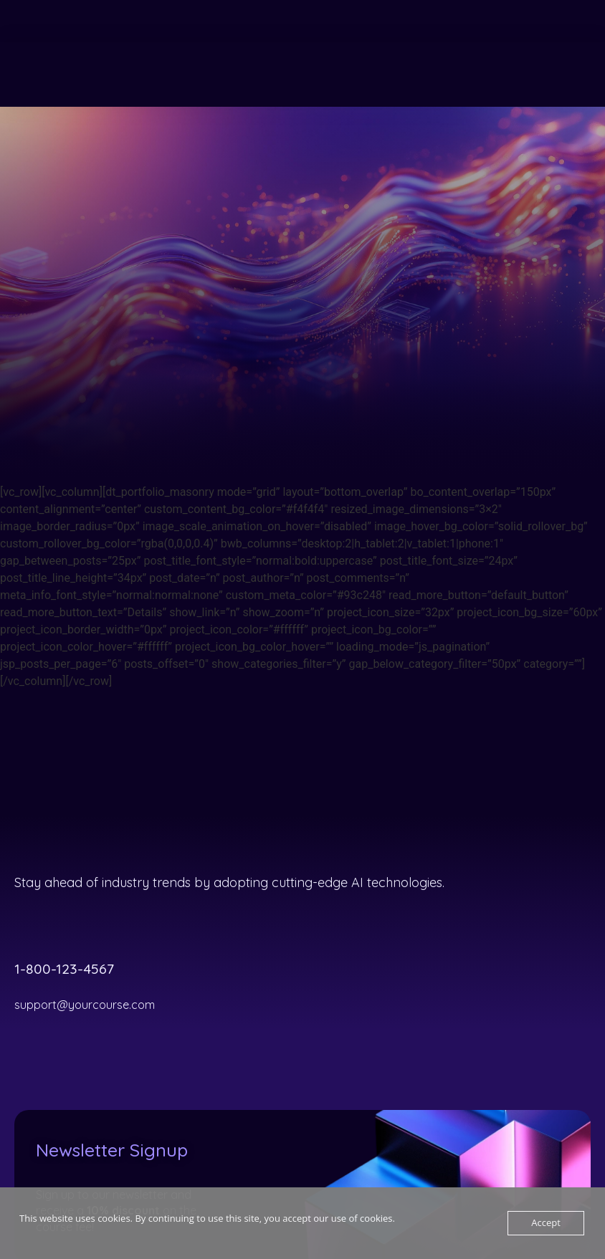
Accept (546, 1223)
